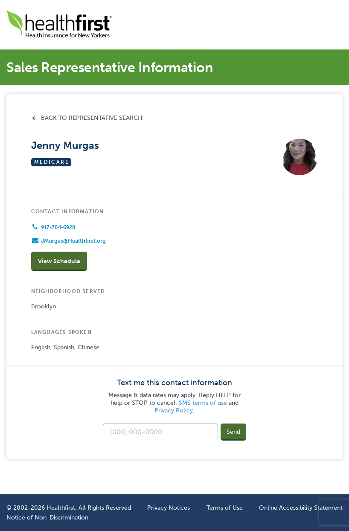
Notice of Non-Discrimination (47, 517)
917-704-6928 (58, 227)
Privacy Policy (173, 410)
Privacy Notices (168, 507)
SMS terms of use (203, 402)
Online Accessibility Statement (301, 507)
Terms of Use (224, 507)
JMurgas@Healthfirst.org (73, 241)
